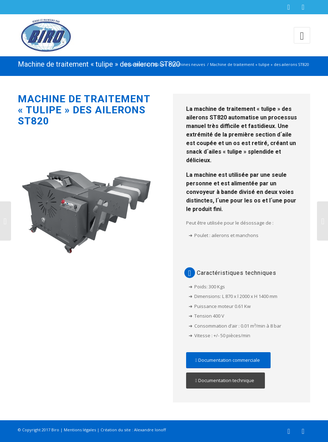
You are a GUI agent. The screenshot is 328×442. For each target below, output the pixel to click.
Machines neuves (188, 64)
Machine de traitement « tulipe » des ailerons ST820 (99, 64)
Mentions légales (80, 429)
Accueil (160, 64)
